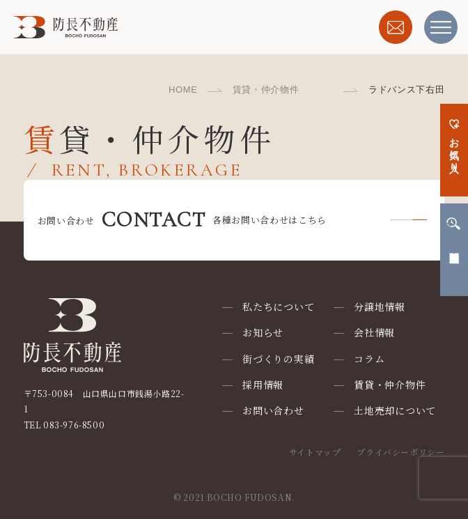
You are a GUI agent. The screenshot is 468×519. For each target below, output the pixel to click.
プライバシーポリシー (400, 452)
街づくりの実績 (278, 359)
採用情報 (262, 385)
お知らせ (262, 332)
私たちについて (278, 306)
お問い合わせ (273, 410)
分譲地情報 (379, 306)
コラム (369, 359)
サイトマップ (315, 452)
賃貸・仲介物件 (266, 89)
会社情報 (374, 332)
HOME (183, 89)
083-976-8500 (73, 425)
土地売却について (395, 410)
